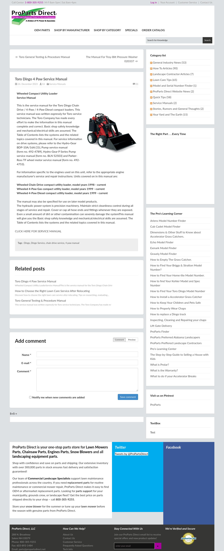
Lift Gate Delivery (161, 306)
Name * (26, 335)
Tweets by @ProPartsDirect (131, 434)
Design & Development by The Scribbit (195, 547)
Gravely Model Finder (163, 234)
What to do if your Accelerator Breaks (173, 356)
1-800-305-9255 (34, 2)
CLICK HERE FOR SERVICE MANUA (37, 211)
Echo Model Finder (161, 222)
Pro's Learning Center (163, 329)
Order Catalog (200, 10)
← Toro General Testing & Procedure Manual (43, 37)
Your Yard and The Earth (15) (170, 94)
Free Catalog (69, 536)
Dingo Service (38, 223)
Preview (131, 320)
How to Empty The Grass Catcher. (171, 240)
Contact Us (206, 2)
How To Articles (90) (165, 48)
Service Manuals (58, 64)
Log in (153, 2)
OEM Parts (89, 10)
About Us (68, 514)
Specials (179, 10)
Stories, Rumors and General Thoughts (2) (178, 89)
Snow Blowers (81, 432)
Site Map (61, 546)
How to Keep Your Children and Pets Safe (175, 283)
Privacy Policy (51, 546)
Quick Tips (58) (162, 77)
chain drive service (55, 223)
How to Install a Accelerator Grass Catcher (176, 277)
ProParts (155, 385)
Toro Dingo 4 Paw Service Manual (41, 59)
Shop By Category (154, 10)
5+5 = (13, 394)
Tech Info (68, 529)
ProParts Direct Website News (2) (173, 71)
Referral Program (72, 533)
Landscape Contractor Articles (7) (173, 54)
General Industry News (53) (169, 42)
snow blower (33, 486)
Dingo (27, 223)
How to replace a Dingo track (168, 294)
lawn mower (88, 486)
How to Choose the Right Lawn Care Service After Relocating (52, 271)
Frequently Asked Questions (78, 525)
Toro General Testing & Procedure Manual (40, 281)
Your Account (167, 2)
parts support (84, 471)
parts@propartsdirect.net (32, 529)
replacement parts (79, 463)
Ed (43, 64)
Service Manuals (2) (165, 83)
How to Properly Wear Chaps (168, 288)
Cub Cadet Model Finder (165, 206)
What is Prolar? (159, 345)
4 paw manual (72, 223)
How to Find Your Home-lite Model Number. (177, 255)
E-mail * (26, 343)
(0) (135, 64)
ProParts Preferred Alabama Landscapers (175, 317)
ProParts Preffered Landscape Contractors (176, 323)
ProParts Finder (159, 311)
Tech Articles (70, 540)
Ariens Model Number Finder (168, 201)
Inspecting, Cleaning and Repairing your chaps (178, 300)
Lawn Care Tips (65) (165, 60)
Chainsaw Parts (34, 432)
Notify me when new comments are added (57, 377)
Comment (119, 320)
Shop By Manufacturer (119, 10)
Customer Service (187, 2)
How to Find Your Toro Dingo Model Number (177, 271)
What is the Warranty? (164, 350)
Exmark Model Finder (163, 228)
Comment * (24, 351)
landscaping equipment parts (34, 437)
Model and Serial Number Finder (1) (174, 66)
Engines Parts (58, 432)
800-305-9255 (65, 479)
